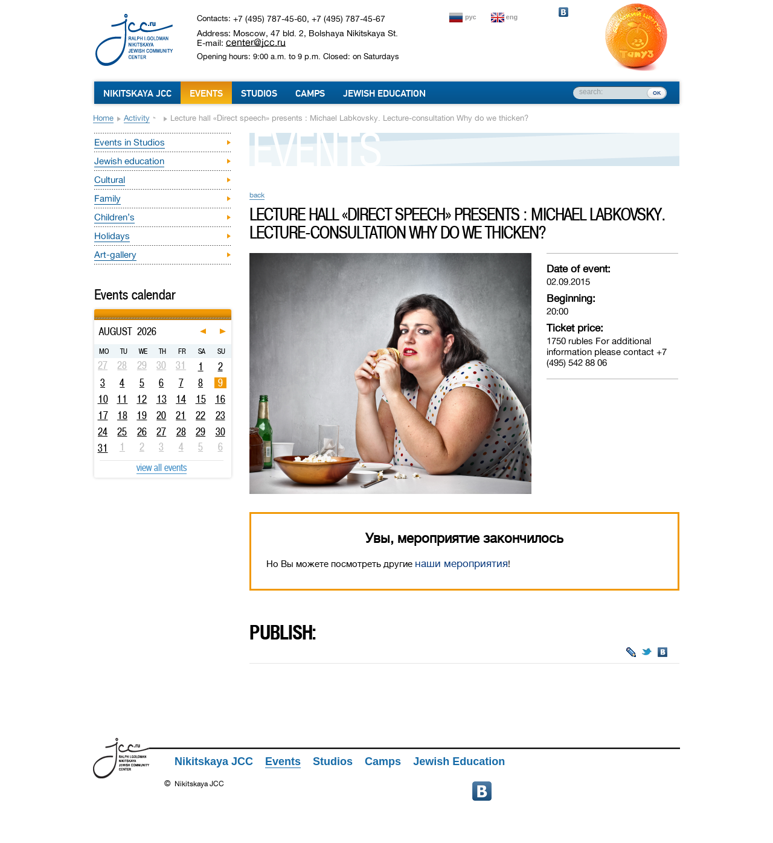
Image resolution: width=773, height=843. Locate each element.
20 (161, 415)
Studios (259, 94)
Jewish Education (384, 94)
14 (181, 399)
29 (200, 431)
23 (220, 415)
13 (161, 399)
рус (470, 17)
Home (103, 118)
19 (141, 415)
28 (181, 431)
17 (103, 415)
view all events (161, 467)
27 (161, 431)
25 (122, 431)
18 (122, 415)
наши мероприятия (461, 563)
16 (220, 399)
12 (141, 399)
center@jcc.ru (256, 42)
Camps (310, 94)
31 (103, 448)
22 (200, 415)
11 (122, 399)
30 (220, 431)
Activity (137, 118)
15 (201, 399)
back (257, 195)
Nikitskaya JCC (137, 94)
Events (206, 94)
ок (657, 92)
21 (181, 415)
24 (102, 431)
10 (103, 399)
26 (142, 431)
